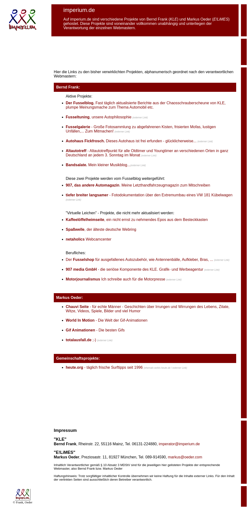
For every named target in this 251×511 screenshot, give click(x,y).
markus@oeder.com (185, 457)
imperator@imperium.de (179, 444)
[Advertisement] (145, 52)
